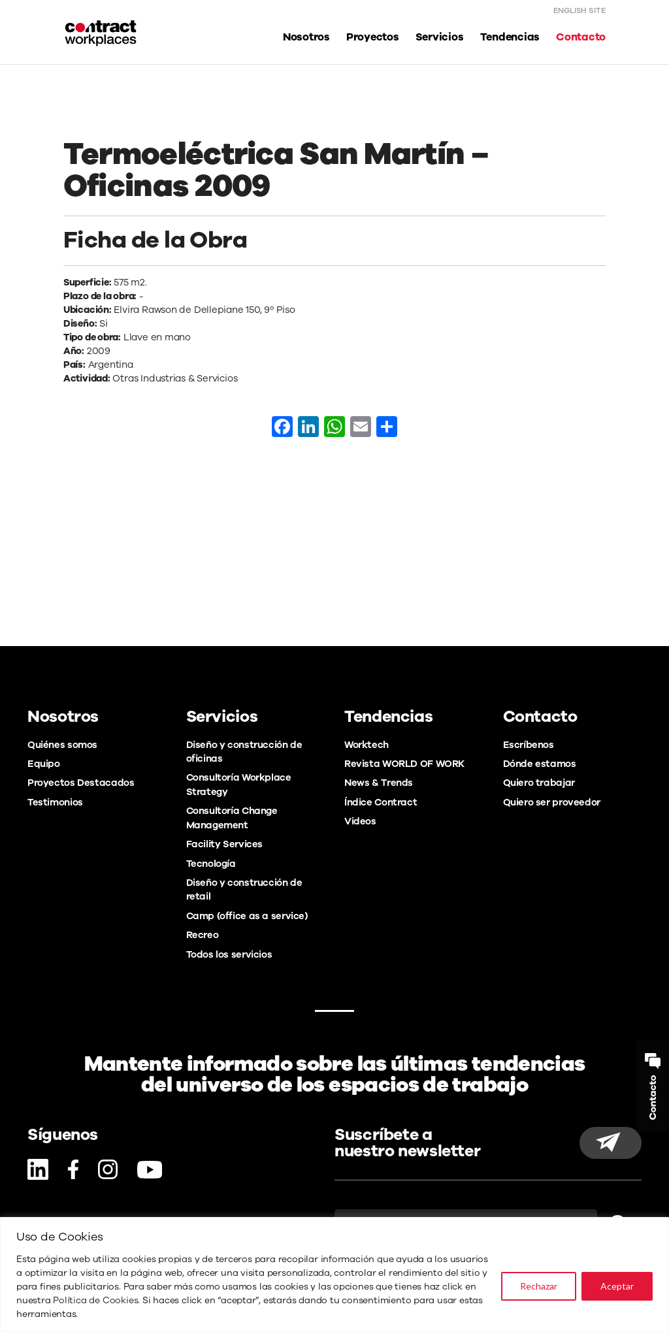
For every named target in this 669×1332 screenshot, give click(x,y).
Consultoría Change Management (232, 817)
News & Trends (378, 782)
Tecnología (211, 863)
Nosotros (306, 36)
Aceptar (617, 1285)
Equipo (43, 763)
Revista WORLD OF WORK (404, 763)
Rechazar (538, 1285)
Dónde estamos (539, 763)
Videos (360, 821)
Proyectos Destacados (80, 782)
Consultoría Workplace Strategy (238, 784)
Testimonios (55, 802)
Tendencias (510, 36)
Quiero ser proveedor (551, 802)
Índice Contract (380, 802)
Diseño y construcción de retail (244, 889)
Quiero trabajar (539, 782)
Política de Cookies (95, 1300)
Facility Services (224, 844)
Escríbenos (528, 744)
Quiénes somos (62, 744)
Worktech (366, 744)
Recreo (202, 934)
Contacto (581, 36)
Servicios (440, 36)
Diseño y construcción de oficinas (244, 751)
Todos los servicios (229, 954)
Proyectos (372, 36)
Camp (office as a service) (247, 915)
